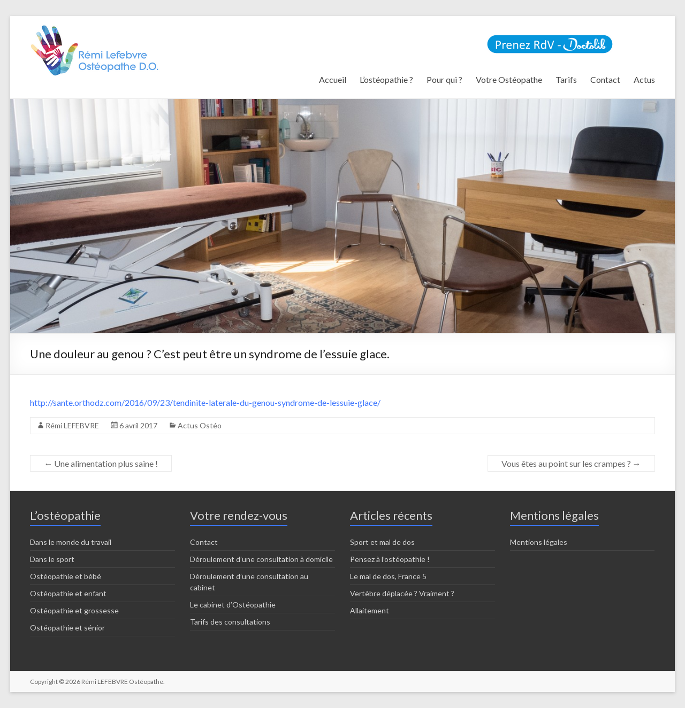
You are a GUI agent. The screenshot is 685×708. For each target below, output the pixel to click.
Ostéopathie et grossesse (74, 610)
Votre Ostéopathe (509, 79)
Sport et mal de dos (382, 542)
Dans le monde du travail (70, 542)
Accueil (332, 79)
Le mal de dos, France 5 (388, 576)
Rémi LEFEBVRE (72, 425)
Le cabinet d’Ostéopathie (233, 604)
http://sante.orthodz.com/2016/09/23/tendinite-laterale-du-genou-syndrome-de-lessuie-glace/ (205, 402)
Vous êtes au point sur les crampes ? (571, 463)
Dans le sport (52, 559)
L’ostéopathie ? (386, 79)
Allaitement (369, 610)
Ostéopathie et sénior (67, 627)
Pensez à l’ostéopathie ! (390, 559)
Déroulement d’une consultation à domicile (261, 559)
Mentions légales (538, 542)
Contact (605, 79)
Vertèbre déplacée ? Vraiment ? (402, 593)
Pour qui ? (444, 79)
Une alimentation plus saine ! (101, 463)
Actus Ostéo (200, 425)
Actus (644, 79)
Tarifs (566, 79)
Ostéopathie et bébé (65, 576)
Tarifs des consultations (230, 621)
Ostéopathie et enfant (68, 593)
